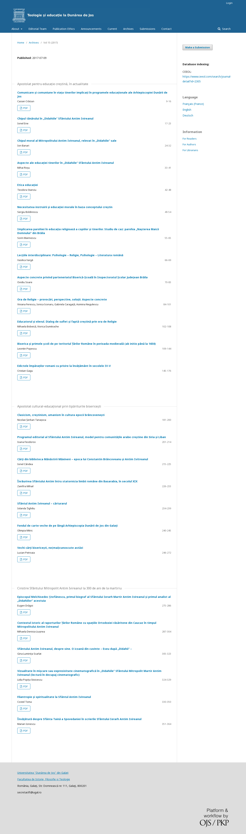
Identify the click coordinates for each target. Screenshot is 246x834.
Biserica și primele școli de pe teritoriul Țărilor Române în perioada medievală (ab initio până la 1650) (86, 343)
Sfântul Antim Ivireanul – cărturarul (42, 503)
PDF (25, 108)
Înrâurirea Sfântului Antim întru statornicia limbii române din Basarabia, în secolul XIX (77, 481)
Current (112, 29)
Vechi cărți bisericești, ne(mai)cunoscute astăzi (50, 548)
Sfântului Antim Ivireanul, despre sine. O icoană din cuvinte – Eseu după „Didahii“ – (74, 649)
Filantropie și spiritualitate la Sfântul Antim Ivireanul (54, 697)
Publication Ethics (64, 29)
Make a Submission (197, 47)
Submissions (147, 29)
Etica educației (27, 185)
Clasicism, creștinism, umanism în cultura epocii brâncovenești (61, 415)
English (187, 109)
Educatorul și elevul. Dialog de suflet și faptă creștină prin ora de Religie (67, 321)
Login (229, 3)
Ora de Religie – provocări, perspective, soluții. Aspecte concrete (62, 299)
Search (226, 29)
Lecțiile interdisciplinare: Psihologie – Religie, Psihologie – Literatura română (70, 255)
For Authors (189, 144)
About (16, 29)
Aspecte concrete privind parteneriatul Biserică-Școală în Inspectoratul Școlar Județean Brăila (82, 277)
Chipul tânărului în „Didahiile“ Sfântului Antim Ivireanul (55, 118)
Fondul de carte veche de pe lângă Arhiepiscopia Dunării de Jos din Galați (67, 525)
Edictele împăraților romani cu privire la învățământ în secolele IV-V (64, 366)
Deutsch (188, 115)
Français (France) (193, 104)
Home (20, 42)
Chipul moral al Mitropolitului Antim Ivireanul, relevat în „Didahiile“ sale (66, 140)
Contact (166, 29)
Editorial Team (37, 29)
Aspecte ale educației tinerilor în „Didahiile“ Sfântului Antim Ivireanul (65, 163)
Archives (128, 29)
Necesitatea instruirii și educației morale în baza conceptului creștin (64, 207)
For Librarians (190, 150)
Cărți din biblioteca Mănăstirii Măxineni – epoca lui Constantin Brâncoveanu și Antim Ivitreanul (82, 459)
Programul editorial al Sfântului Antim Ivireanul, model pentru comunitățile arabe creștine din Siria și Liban (91, 437)
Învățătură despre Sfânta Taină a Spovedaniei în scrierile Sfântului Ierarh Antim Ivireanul (79, 719)
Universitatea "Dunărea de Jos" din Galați (42, 773)
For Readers (190, 138)
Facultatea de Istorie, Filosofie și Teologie (43, 779)
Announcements (91, 29)
